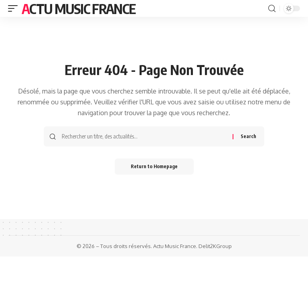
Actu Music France (78, 8)
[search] (272, 8)
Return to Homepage (154, 166)
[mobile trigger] (15, 8)
